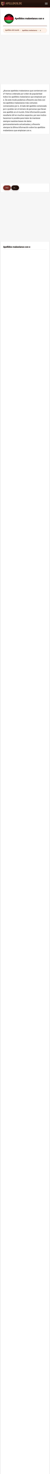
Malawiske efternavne (20, 1039)
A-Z (7, 188)
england (11, 421)
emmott (11, 797)
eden (10, 612)
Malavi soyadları (18, 1066)
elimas (11, 779)
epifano (11, 661)
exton (10, 526)
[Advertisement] (25, 59)
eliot (10, 396)
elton (10, 378)
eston (10, 408)
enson (10, 513)
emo (10, 834)
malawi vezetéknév (19, 1050)
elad (10, 680)
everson (11, 334)
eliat (10, 711)
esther (11, 760)
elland (10, 748)
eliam (10, 458)
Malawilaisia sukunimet (21, 1045)
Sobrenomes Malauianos (21, 1018)
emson (11, 563)
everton (11, 735)
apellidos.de (25, 1285)
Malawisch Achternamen (21, 1029)
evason (11, 328)
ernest (11, 341)
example (11, 569)
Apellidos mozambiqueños (22, 964)
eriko (10, 674)
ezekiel (11, 353)
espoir (11, 859)
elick (10, 439)
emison (11, 581)
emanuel (12, 433)
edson (10, 285)
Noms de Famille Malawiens (22, 997)
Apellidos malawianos (29, 30)
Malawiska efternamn (20, 1060)
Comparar (13, 1298)
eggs (10, 519)
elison (10, 507)
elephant (12, 464)
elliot (10, 316)
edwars (11, 865)
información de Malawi (19, 948)
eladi (10, 550)
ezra (10, 390)
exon (10, 729)
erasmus (12, 692)
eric (10, 427)
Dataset (25, 1298)
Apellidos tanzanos (19, 969)
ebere (10, 575)
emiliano (11, 501)
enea (10, 476)
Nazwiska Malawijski (20, 1024)
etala (10, 643)
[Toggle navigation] (46, 3)
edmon (11, 846)
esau (10, 310)
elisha (10, 445)
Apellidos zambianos (20, 974)
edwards (11, 655)
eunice (11, 772)
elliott (10, 828)
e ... (15, 188)
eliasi (10, 415)
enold (10, 754)
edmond (11, 606)
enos (10, 470)
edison (11, 402)
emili (10, 717)
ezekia (11, 557)
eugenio (11, 532)
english (11, 495)
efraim (11, 742)
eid (9, 544)
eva (9, 624)
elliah (10, 822)
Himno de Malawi (17, 943)
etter (10, 698)
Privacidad (37, 1298)
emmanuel (12, 267)
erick (10, 359)
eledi (10, 668)
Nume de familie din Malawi (22, 1055)
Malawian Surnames (19, 992)
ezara (10, 384)
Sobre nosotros (25, 1295)
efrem (10, 785)
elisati (10, 723)
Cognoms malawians (20, 1013)
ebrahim (11, 587)
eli (9, 809)
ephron (11, 618)
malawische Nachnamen (21, 1002)
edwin (10, 291)
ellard (10, 365)
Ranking (39, 1295)
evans (10, 600)
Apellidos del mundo (12, 30)
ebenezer (12, 686)
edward (11, 260)
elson (10, 371)
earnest (11, 452)
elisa (10, 297)
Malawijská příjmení (19, 1034)
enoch (10, 649)
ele (9, 840)
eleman (11, 489)
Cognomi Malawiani (19, 1007)
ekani (10, 538)
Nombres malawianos (18, 937)
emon (10, 705)
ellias (10, 322)
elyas (10, 631)
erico (10, 816)
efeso (10, 766)
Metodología (9, 1295)
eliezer (11, 853)
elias (10, 254)
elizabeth (12, 594)
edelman (12, 803)
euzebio (11, 637)
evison (11, 482)
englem (11, 791)
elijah (10, 347)
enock (10, 273)
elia (9, 304)
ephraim (11, 279)
